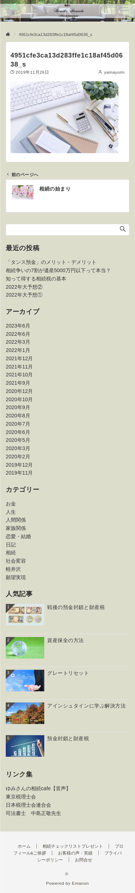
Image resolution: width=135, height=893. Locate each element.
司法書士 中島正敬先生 (33, 813)
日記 (11, 545)
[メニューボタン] (124, 10)
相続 (11, 552)
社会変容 (16, 561)
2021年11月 (19, 367)
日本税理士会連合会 (28, 805)
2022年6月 (18, 334)
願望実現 (16, 577)
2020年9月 (18, 407)
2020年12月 (19, 391)
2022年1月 (18, 350)
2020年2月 (18, 456)
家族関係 (16, 528)
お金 (11, 504)
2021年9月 (18, 383)
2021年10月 (19, 374)
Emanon (80, 883)
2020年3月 (18, 448)
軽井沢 (13, 569)
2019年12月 (19, 465)
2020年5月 (18, 440)
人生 (11, 512)
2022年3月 (18, 342)
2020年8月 (18, 415)
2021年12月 (19, 358)
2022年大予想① (24, 295)
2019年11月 (19, 473)
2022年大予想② (24, 287)
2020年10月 (19, 399)
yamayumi (114, 72)
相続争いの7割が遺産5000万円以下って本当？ (58, 270)
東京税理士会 (21, 797)
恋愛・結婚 (18, 536)
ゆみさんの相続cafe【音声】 (38, 788)
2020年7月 (18, 424)
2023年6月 (18, 326)
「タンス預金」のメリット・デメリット (51, 262)
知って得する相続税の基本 (36, 278)
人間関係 (16, 520)
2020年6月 (18, 432)
